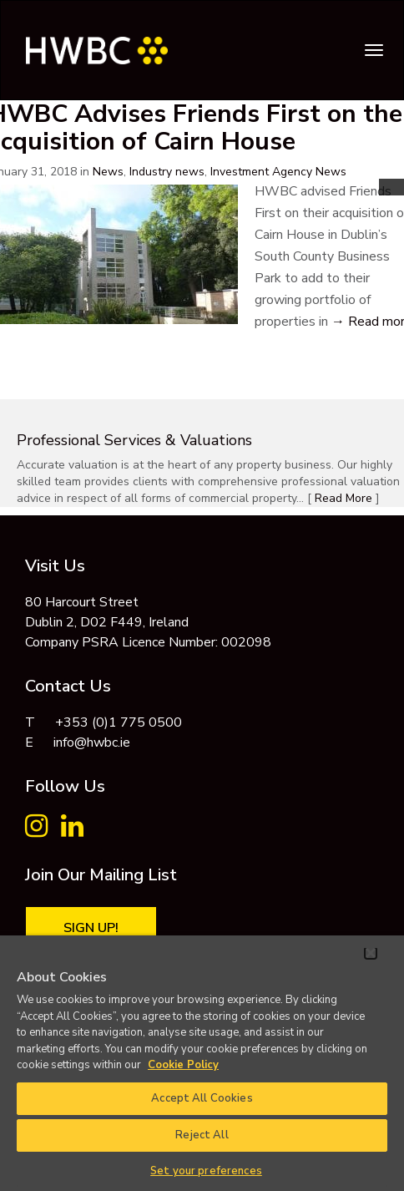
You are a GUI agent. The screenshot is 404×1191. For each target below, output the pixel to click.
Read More (343, 498)
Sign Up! (91, 928)
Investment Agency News (278, 172)
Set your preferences (206, 1170)
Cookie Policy (183, 1064)
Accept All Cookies (201, 1098)
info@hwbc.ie (91, 742)
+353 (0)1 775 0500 (118, 722)
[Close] (371, 953)
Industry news (167, 172)
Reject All (201, 1135)
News (108, 172)
